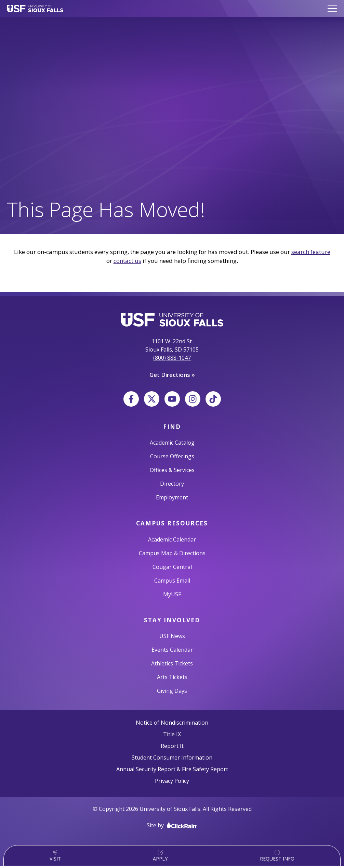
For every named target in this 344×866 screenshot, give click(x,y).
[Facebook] (131, 399)
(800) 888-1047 (172, 357)
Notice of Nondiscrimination (172, 722)
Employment (172, 497)
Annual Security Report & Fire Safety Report (172, 769)
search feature (310, 252)
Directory (172, 483)
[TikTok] (213, 399)
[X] (151, 399)
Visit (55, 856)
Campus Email (172, 580)
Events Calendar (172, 649)
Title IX (172, 734)
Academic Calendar (172, 539)
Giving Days (172, 691)
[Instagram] (192, 399)
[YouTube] (172, 399)
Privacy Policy (172, 781)
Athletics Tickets (172, 663)
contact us (127, 261)
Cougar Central (172, 567)
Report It (172, 746)
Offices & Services (172, 470)
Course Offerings (172, 456)
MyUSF (172, 594)
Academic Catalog (172, 442)
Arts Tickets (172, 677)
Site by (172, 825)
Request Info (277, 856)
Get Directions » (172, 375)
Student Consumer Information (172, 757)
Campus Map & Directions (172, 553)
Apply (160, 856)
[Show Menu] (332, 8)
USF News (172, 636)
